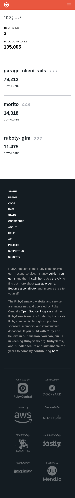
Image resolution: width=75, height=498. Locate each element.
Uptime (12, 197)
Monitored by (24, 435)
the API (57, 278)
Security (14, 257)
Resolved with (53, 407)
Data (11, 209)
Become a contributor (22, 288)
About (12, 227)
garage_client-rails (31, 70)
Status (12, 191)
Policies (13, 245)
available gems (45, 283)
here (55, 351)
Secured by (53, 462)
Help (11, 233)
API (10, 239)
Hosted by (24, 407)
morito (17, 104)
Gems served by (52, 435)
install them (36, 278)
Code (11, 203)
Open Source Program (36, 311)
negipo (12, 16)
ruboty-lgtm (23, 138)
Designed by (53, 379)
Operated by (24, 381)
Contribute (16, 221)
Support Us (16, 251)
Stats (12, 215)
